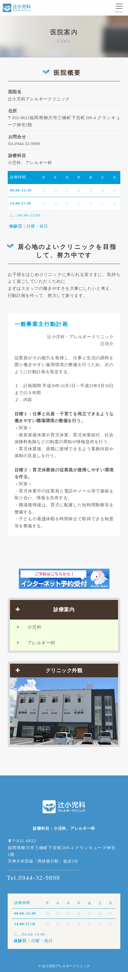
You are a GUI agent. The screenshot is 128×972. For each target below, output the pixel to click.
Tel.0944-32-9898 (33, 878)
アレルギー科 (41, 642)
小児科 (34, 627)
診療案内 (45, 609)
